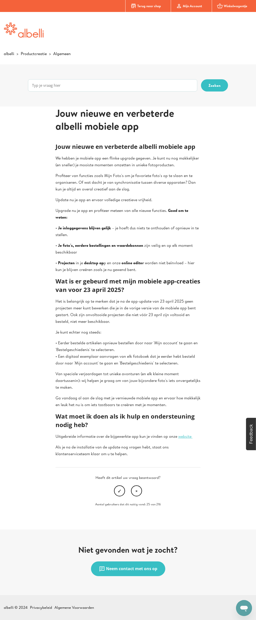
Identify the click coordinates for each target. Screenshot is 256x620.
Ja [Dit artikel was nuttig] (119, 490)
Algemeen (62, 53)
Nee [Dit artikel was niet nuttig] (136, 490)
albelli (9, 53)
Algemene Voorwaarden (74, 607)
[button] (251, 434)
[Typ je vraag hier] (112, 85)
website (185, 436)
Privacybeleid (41, 607)
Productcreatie (34, 53)
